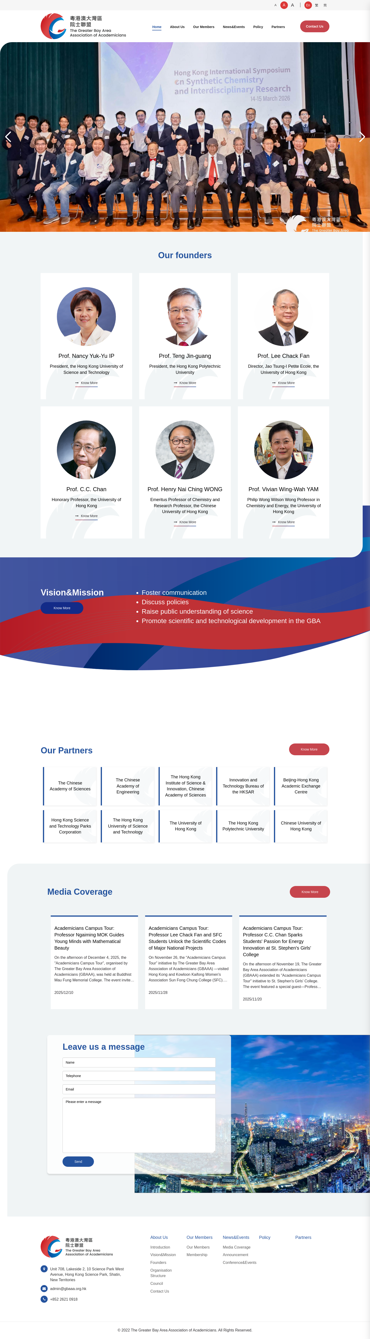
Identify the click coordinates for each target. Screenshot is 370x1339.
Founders (158, 1263)
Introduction (160, 1247)
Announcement (235, 1255)
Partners (278, 27)
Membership (197, 1255)
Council (156, 1284)
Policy (258, 27)
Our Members (203, 27)
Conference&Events (239, 1263)
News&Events (234, 27)
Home (156, 27)
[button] (362, 137)
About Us (177, 27)
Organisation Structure (161, 1273)
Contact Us (315, 26)
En (308, 5)
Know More (62, 608)
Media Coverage (236, 1247)
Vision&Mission (163, 1255)
